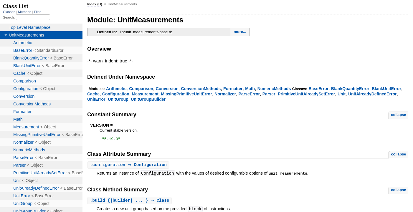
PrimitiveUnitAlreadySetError (306, 94)
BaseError (318, 88)
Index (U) (94, 4)
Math (250, 88)
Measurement (145, 94)
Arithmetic (116, 88)
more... (240, 31)
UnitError (96, 99)
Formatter (233, 88)
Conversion (167, 88)
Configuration (115, 94)
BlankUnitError (386, 88)
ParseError (249, 94)
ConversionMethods (201, 88)
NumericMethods (274, 88)
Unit (342, 94)
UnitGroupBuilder (148, 99)
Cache (93, 94)
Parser (268, 94)
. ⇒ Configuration (129, 166)
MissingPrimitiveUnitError (186, 94)
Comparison (141, 88)
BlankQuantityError (350, 88)
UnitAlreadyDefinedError (372, 94)
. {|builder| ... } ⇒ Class (130, 202)
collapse (398, 114)
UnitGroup (118, 99)
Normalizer (225, 94)
